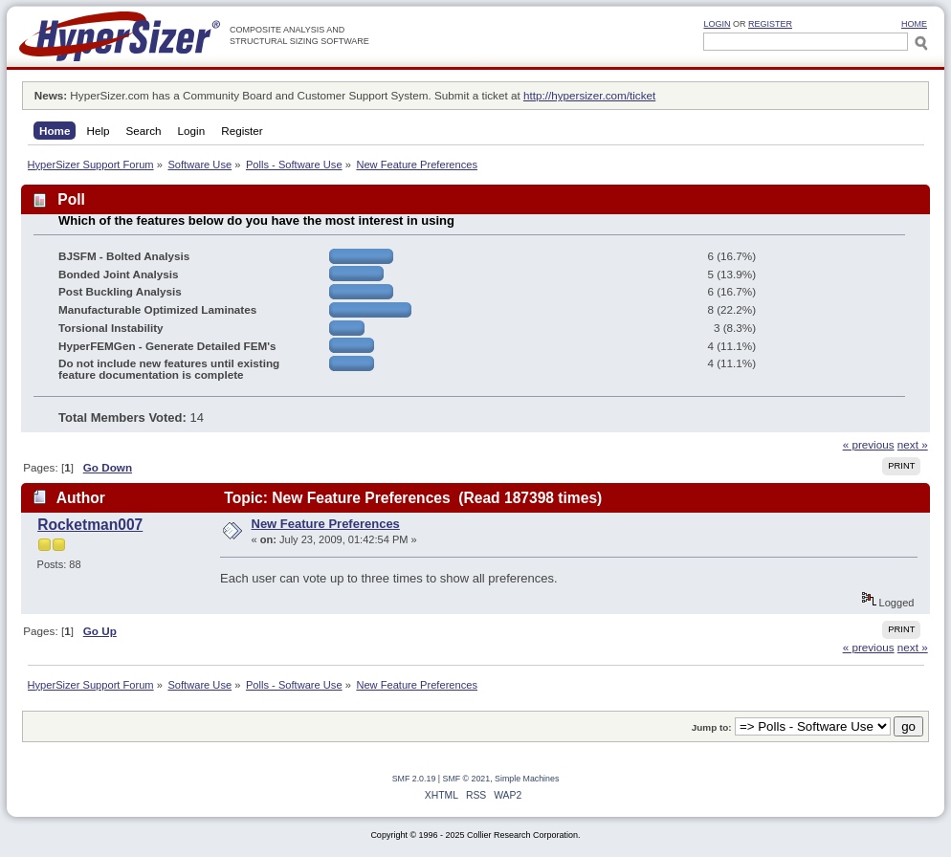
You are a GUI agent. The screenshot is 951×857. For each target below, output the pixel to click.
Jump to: (712, 727)
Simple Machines (527, 778)
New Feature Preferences (326, 523)
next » (912, 444)
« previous (869, 444)
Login (716, 24)
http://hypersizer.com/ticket (589, 95)
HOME (914, 24)
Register (770, 24)
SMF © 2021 (467, 778)
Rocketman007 (90, 524)
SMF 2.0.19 (414, 778)
